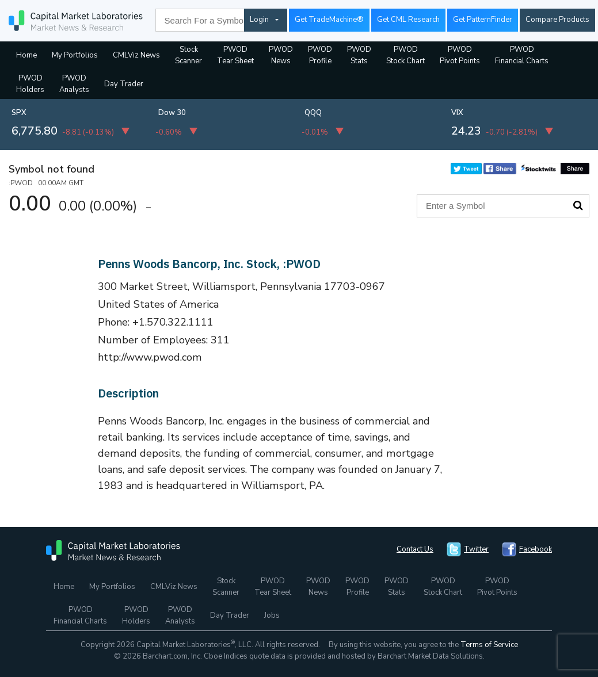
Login (259, 19)
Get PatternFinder (482, 19)
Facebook (535, 549)
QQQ (313, 113)
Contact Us (415, 549)
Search (577, 205)
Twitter (476, 549)
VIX (457, 113)
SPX (19, 113)
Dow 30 (172, 113)
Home (26, 55)
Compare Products (557, 19)
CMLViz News (136, 55)
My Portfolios (75, 55)
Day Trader (123, 84)
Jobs (272, 615)
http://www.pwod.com (150, 357)
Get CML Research (408, 19)
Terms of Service (489, 645)
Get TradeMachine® (329, 19)
